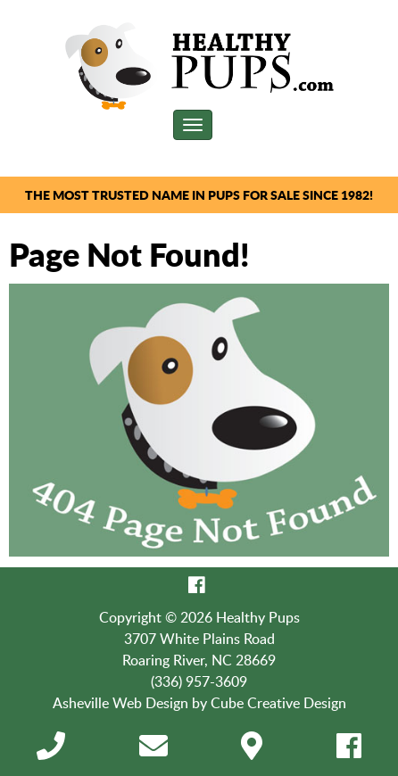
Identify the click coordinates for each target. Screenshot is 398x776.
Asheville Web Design (120, 703)
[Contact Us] (153, 751)
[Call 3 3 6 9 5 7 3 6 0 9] (51, 751)
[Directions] (251, 751)
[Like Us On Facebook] (196, 585)
